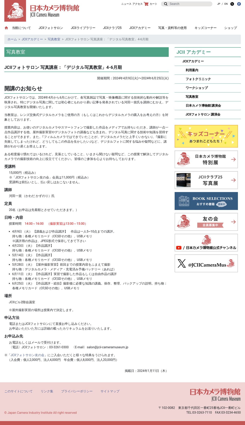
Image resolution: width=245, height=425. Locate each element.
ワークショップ (195, 88)
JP (218, 3)
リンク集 (47, 391)
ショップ (230, 28)
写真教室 (54, 39)
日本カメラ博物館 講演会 (202, 105)
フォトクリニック (197, 79)
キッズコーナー (206, 28)
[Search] (189, 4)
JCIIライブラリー (83, 28)
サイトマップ (110, 391)
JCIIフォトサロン (51, 28)
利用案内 (190, 70)
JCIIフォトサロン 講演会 (202, 114)
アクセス (137, 3)
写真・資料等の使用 (172, 28)
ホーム (12, 39)
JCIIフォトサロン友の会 (28, 355)
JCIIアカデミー (140, 28)
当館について (23, 28)
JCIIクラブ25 (112, 28)
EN (226, 3)
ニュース (126, 3)
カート (150, 4)
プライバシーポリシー (77, 391)
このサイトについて (18, 391)
